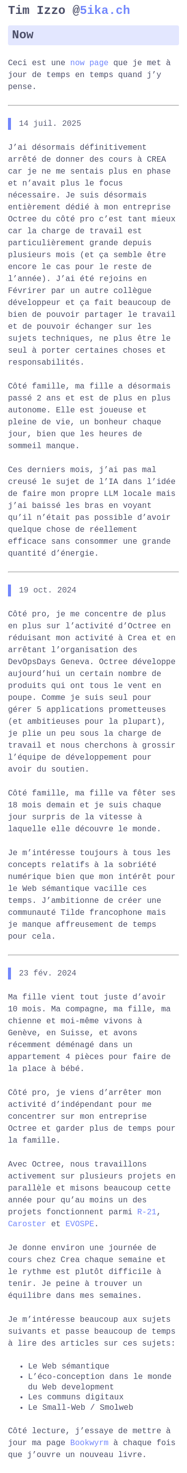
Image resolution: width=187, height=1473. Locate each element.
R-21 (146, 1212)
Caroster (27, 1224)
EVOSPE (79, 1224)
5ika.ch (105, 10)
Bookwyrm (89, 1443)
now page (89, 63)
